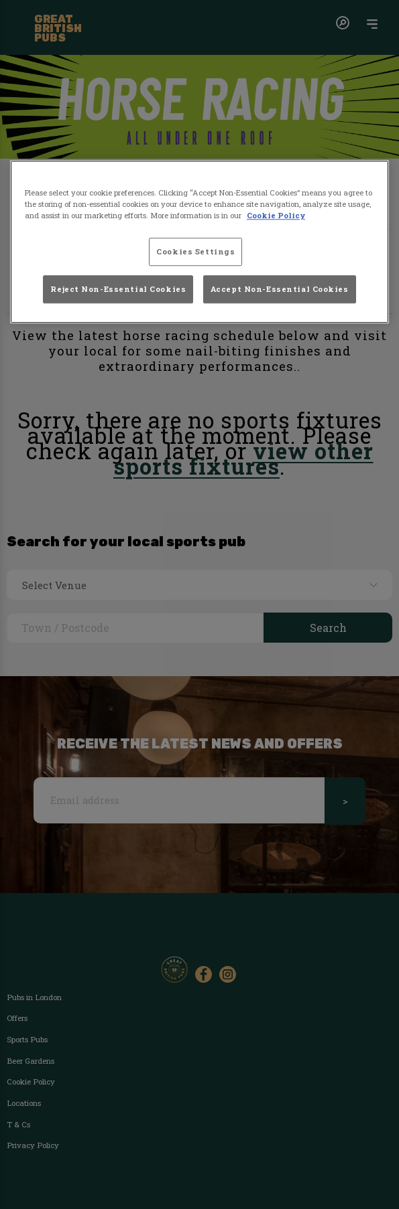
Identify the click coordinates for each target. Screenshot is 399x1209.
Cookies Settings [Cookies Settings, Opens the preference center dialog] (195, 251)
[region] (199, 241)
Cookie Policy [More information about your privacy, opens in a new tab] (276, 215)
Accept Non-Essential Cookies (280, 290)
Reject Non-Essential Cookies (118, 290)
